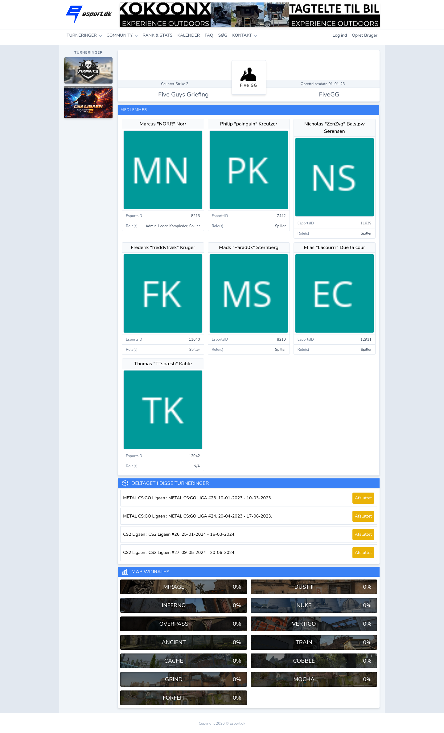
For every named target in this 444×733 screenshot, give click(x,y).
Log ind (340, 35)
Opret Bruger (364, 35)
